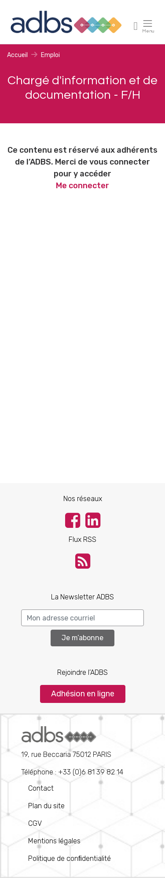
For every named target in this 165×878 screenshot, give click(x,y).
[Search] (82, 617)
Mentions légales (54, 841)
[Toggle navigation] (136, 25)
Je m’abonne (82, 638)
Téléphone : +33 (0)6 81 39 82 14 (72, 751)
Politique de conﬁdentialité (69, 858)
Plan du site (46, 806)
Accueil (17, 55)
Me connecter (82, 185)
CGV (35, 823)
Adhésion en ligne (82, 694)
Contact (41, 788)
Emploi (50, 55)
